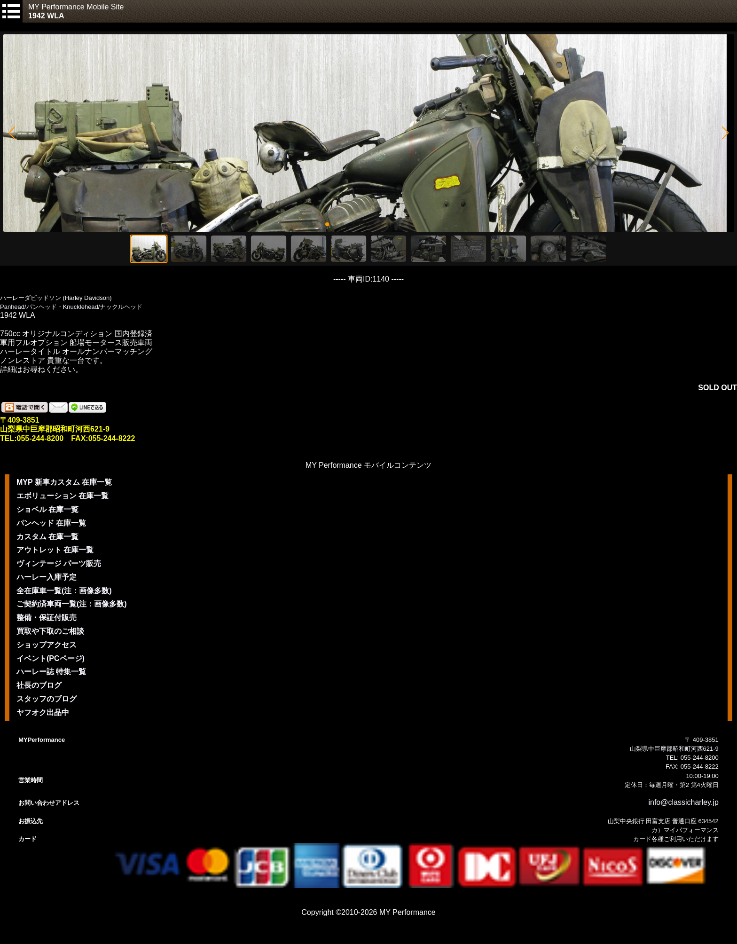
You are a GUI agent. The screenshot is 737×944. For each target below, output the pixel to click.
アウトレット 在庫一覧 (55, 550)
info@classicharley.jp (683, 802)
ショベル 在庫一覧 (47, 509)
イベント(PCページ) (50, 658)
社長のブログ (39, 685)
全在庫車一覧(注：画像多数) (64, 591)
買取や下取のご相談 (50, 631)
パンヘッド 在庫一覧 (51, 523)
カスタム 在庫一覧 (47, 537)
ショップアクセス (46, 645)
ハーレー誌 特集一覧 (51, 672)
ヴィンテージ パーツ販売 (58, 563)
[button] (12, 133)
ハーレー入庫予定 (46, 577)
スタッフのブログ (46, 699)
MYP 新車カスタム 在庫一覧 (64, 482)
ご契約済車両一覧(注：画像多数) (71, 604)
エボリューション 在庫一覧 (62, 496)
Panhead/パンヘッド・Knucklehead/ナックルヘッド (71, 306)
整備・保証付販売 (46, 617)
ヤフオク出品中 (42, 712)
